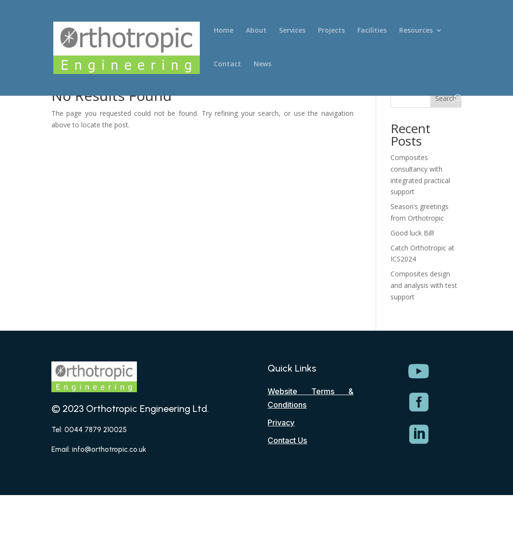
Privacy (281, 422)
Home (223, 31)
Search (445, 98)
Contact (227, 64)
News (262, 64)
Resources (416, 31)
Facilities (372, 31)
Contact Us (287, 440)
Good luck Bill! (412, 232)
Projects (331, 31)
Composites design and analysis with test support (424, 285)
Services (292, 31)
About (256, 31)
